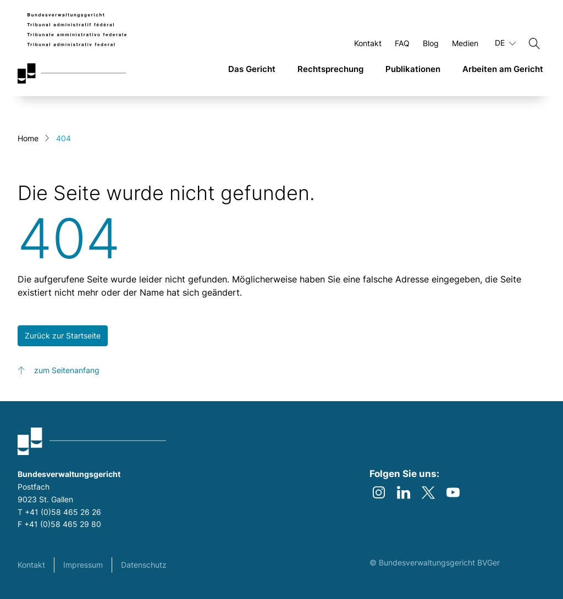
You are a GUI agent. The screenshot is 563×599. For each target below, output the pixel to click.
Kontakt (31, 564)
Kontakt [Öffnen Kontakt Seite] (368, 43)
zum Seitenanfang (67, 370)
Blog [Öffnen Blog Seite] (431, 43)
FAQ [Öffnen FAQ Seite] (402, 43)
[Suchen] (534, 43)
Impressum (83, 564)
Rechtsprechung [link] (330, 69)
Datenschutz (144, 564)
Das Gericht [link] (251, 69)
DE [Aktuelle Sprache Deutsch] (505, 43)
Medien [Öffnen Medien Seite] (465, 43)
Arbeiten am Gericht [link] (502, 69)
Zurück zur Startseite (63, 335)
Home (28, 138)
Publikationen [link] (412, 69)
